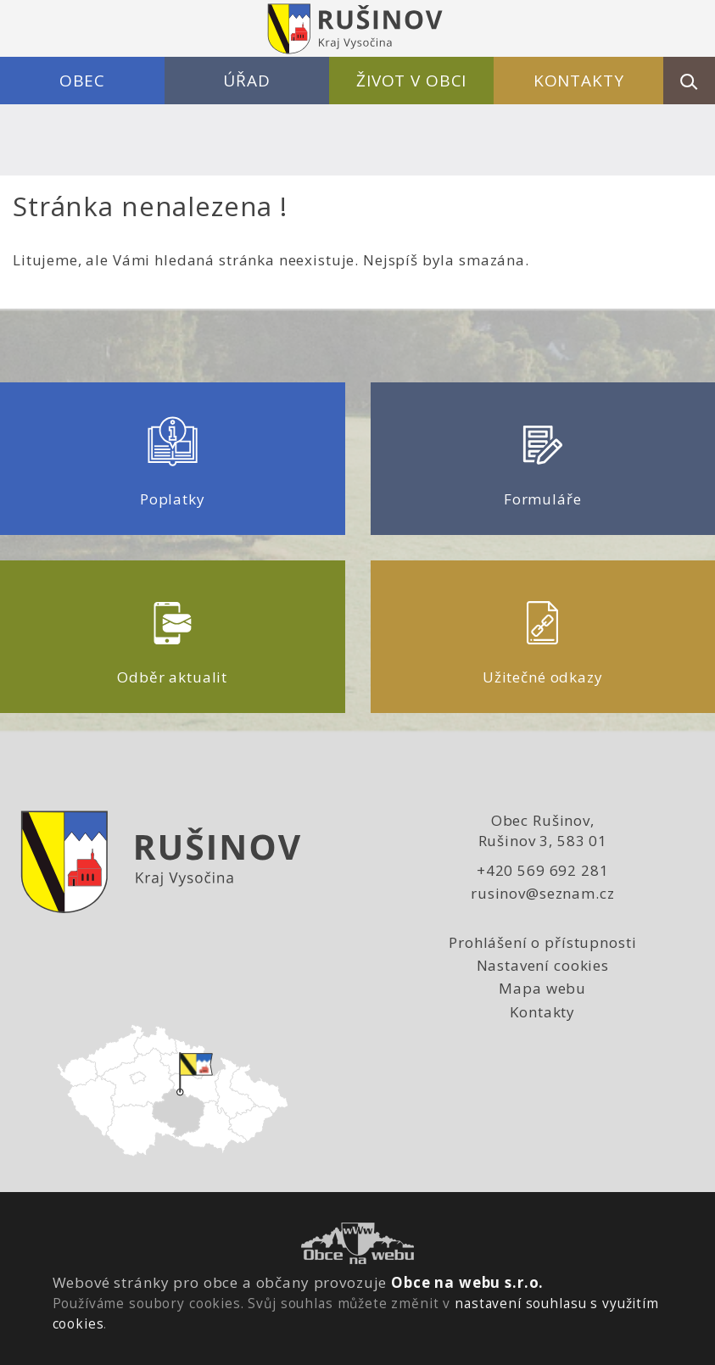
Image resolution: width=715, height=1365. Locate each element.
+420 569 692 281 (543, 870)
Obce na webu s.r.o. (467, 1282)
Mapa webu (542, 988)
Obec (82, 81)
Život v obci (411, 81)
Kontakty (578, 81)
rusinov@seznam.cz (542, 893)
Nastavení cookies (543, 965)
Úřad (246, 81)
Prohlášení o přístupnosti (542, 942)
